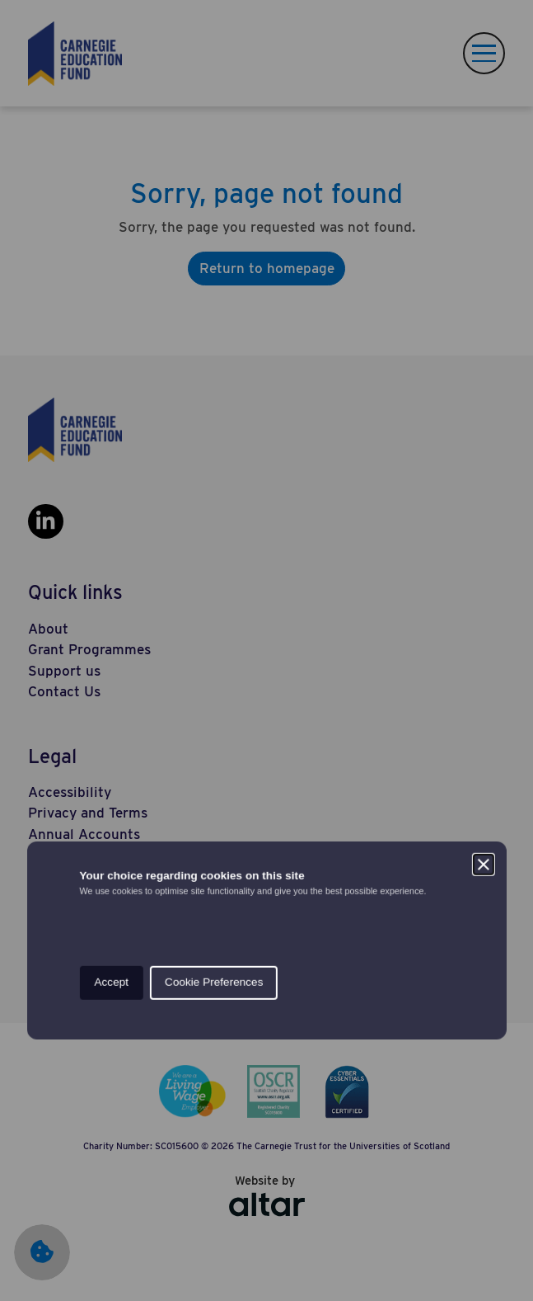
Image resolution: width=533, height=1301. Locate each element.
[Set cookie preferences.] (33, 1268)
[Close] (483, 575)
